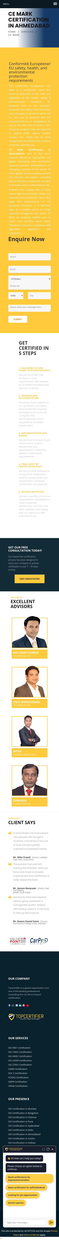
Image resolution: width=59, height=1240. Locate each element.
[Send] (51, 1222)
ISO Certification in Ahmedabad (24, 1134)
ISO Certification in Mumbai (22, 1108)
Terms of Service (31, 1235)
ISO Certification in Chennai (22, 1117)
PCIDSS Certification (18, 1077)
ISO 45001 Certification (20, 1056)
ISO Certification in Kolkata (22, 1142)
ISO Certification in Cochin (21, 1138)
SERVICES (27, 31)
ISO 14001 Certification (20, 1051)
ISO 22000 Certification (20, 1060)
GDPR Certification (17, 1081)
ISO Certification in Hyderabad (23, 1125)
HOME (12, 31)
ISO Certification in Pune (20, 1121)
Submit (18, 319)
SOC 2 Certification (18, 1073)
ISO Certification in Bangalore (23, 1113)
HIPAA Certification (18, 1085)
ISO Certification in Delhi (20, 1129)
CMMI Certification (17, 1068)
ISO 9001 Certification (19, 1047)
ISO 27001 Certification (20, 1064)
